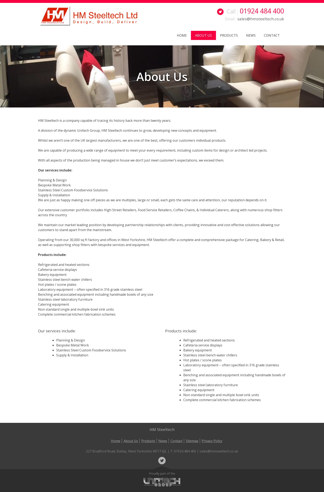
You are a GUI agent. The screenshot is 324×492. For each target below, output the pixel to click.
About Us (203, 35)
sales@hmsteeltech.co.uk (260, 18)
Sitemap (192, 441)
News (251, 35)
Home (182, 35)
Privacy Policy (212, 441)
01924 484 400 (262, 10)
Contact (272, 35)
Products (229, 35)
